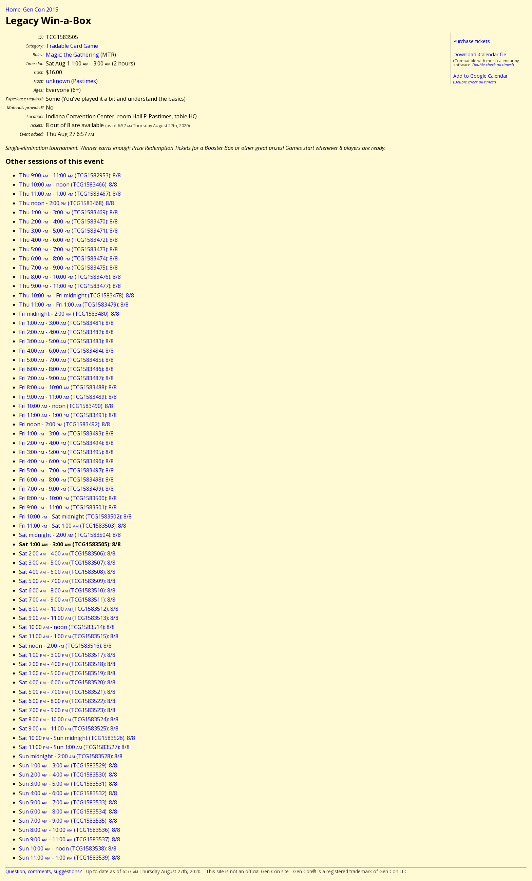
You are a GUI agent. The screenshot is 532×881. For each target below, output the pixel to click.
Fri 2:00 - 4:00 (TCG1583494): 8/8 (66, 443)
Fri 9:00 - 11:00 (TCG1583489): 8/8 (68, 396)
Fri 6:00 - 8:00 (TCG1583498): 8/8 (66, 479)
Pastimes (84, 81)
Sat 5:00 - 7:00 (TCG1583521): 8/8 (67, 692)
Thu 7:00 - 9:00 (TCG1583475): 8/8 (68, 267)
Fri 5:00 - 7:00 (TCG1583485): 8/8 (66, 360)
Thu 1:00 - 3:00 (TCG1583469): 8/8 (68, 212)
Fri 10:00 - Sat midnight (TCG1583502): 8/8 (75, 516)
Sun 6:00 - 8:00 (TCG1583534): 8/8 (68, 811)
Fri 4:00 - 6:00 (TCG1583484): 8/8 (66, 350)
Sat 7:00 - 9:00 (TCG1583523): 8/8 (67, 710)
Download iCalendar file (479, 54)
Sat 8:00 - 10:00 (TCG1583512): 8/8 (68, 608)
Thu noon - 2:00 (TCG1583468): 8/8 (66, 203)
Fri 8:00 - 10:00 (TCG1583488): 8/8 (68, 387)
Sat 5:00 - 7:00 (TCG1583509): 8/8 (67, 581)
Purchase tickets (471, 41)
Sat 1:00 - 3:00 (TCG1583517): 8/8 (67, 655)
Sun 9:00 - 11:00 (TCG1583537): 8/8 (69, 839)
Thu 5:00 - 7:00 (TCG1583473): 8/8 (68, 249)
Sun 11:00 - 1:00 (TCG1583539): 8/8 (69, 857)
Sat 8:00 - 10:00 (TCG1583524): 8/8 (68, 719)
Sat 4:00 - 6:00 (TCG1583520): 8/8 (67, 682)
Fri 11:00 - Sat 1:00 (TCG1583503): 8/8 (72, 525)
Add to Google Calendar (480, 76)
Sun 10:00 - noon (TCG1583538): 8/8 (67, 848)
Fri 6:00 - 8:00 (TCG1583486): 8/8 (66, 369)
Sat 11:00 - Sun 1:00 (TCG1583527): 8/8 (74, 747)
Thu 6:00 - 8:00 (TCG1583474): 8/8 (68, 258)
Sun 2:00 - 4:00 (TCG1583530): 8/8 (68, 774)
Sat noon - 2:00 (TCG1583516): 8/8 (65, 645)
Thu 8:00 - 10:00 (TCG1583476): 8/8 (70, 276)
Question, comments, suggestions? (43, 871)
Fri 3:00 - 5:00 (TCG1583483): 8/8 (66, 341)
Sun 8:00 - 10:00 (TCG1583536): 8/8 (69, 830)
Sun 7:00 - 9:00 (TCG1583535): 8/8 (68, 820)
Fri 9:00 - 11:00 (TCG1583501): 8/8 (68, 507)
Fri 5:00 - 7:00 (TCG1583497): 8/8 (66, 470)
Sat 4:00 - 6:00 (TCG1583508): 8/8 (67, 571)
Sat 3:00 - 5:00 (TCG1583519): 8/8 (67, 673)
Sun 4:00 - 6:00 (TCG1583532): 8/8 (68, 793)
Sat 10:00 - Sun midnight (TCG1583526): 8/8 (77, 738)
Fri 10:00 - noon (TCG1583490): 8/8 (66, 406)
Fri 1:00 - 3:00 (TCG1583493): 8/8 (66, 433)
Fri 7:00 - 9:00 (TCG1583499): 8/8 (66, 488)
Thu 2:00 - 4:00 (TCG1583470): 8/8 (68, 221)
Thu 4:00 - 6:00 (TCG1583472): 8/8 (68, 239)
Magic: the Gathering (72, 54)
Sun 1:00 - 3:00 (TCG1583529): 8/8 (68, 765)
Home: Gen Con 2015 (31, 9)
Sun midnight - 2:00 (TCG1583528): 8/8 (70, 756)
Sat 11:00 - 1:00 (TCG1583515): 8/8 (68, 636)
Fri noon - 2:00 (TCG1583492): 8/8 (64, 424)
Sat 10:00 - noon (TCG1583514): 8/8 (67, 627)
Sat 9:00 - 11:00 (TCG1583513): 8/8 (68, 618)
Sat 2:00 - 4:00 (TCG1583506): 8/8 (67, 553)
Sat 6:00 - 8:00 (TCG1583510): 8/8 (67, 590)
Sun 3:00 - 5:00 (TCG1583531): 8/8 (68, 783)
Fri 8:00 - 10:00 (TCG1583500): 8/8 (68, 498)
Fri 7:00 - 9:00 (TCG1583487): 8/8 (66, 378)
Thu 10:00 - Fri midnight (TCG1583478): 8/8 (76, 295)
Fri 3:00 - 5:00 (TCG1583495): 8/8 (66, 452)
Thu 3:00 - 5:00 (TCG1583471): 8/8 (68, 230)
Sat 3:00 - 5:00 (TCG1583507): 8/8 (67, 562)
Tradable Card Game (72, 46)
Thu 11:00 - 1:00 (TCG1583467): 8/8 (70, 193)
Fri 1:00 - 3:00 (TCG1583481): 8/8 (66, 323)
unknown (58, 81)
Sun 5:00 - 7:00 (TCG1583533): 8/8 (68, 802)
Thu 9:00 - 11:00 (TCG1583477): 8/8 (70, 286)
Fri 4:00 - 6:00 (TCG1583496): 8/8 (66, 461)
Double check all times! (492, 64)
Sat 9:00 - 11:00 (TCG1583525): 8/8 (68, 728)
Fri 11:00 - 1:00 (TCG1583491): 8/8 (68, 415)
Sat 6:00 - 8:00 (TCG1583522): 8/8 (67, 701)
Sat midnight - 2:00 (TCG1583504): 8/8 (70, 535)
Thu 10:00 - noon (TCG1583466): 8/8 (68, 184)
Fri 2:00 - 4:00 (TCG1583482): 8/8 (66, 332)
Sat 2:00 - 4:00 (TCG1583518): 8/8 (67, 664)
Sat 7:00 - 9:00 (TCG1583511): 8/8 (67, 599)
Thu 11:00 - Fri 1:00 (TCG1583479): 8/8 (74, 304)
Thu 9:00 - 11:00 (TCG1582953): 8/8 (70, 175)
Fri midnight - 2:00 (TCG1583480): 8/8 (69, 313)
